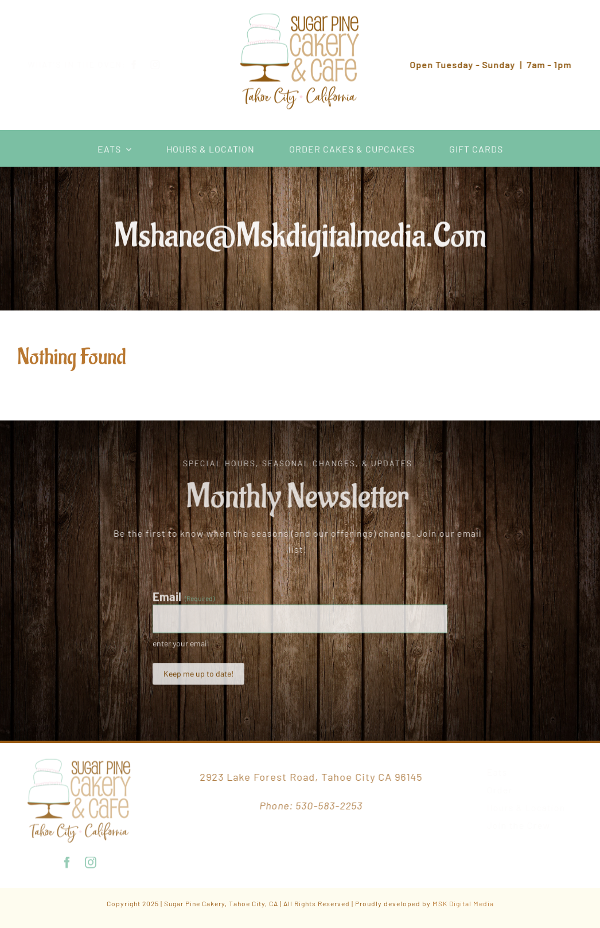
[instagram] (164, 64)
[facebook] (143, 64)
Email (184, 599)
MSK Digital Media (463, 903)
